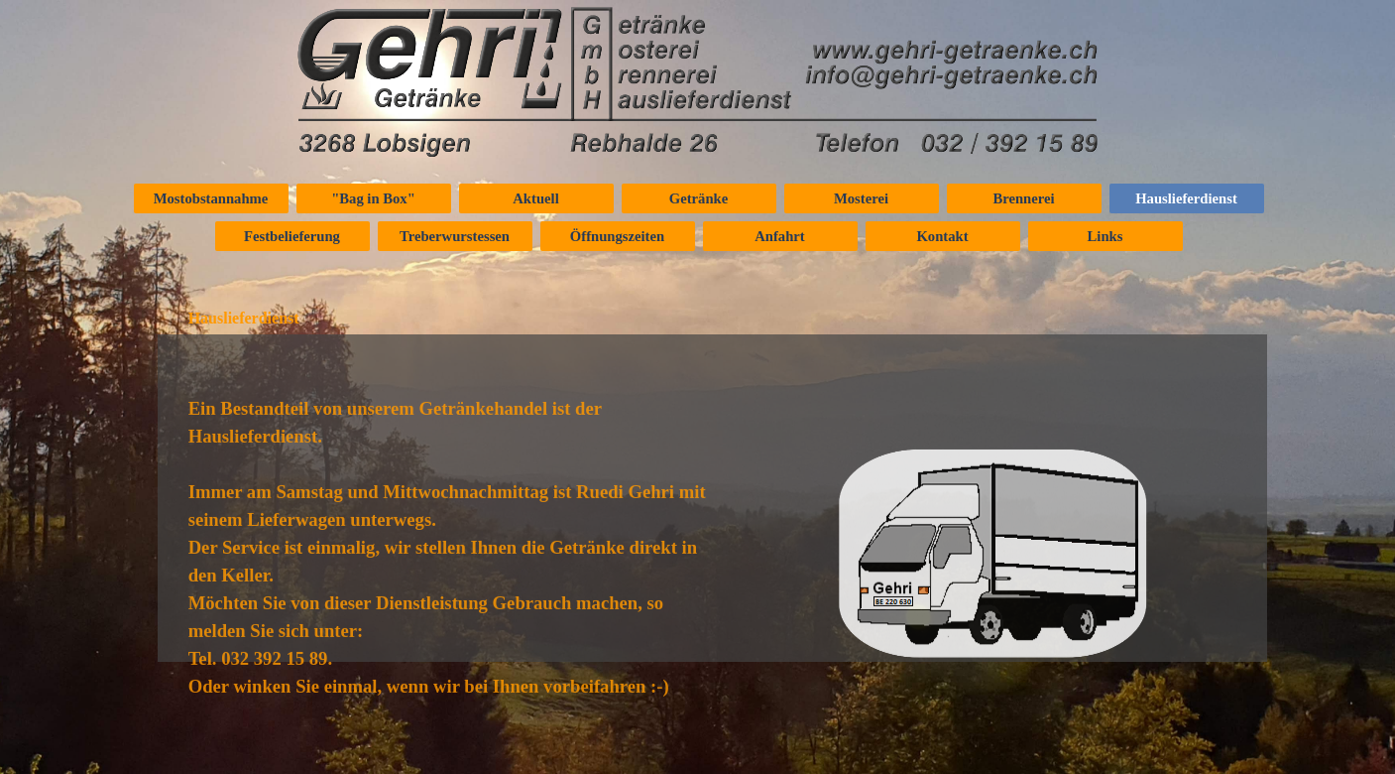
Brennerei (1023, 198)
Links (1105, 236)
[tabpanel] (452, 605)
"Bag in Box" (373, 198)
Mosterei (861, 198)
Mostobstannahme (211, 198)
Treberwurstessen (455, 236)
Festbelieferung (292, 236)
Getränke (698, 198)
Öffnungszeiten (617, 236)
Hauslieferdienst (1186, 198)
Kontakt (942, 236)
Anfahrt (779, 236)
